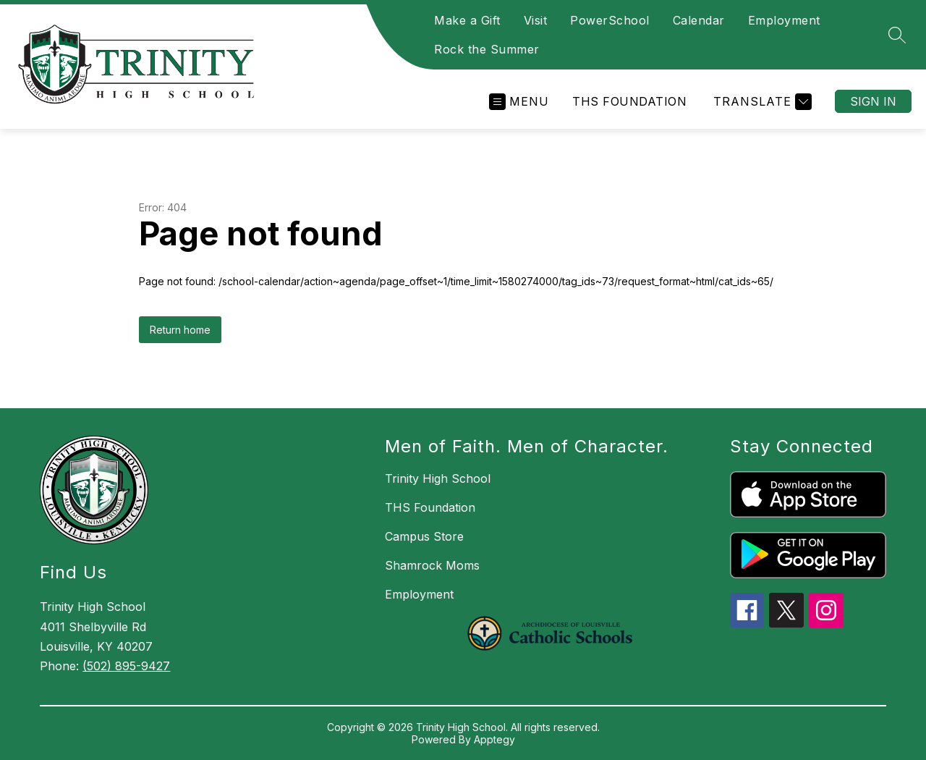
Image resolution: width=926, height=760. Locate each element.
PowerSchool (610, 20)
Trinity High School (437, 478)
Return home (180, 330)
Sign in (873, 101)
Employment (784, 20)
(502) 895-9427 (126, 666)
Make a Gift (467, 20)
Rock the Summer (487, 49)
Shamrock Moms (432, 565)
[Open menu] (519, 102)
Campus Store (424, 536)
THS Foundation (629, 101)
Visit (536, 20)
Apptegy (494, 739)
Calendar (699, 20)
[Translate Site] (761, 102)
